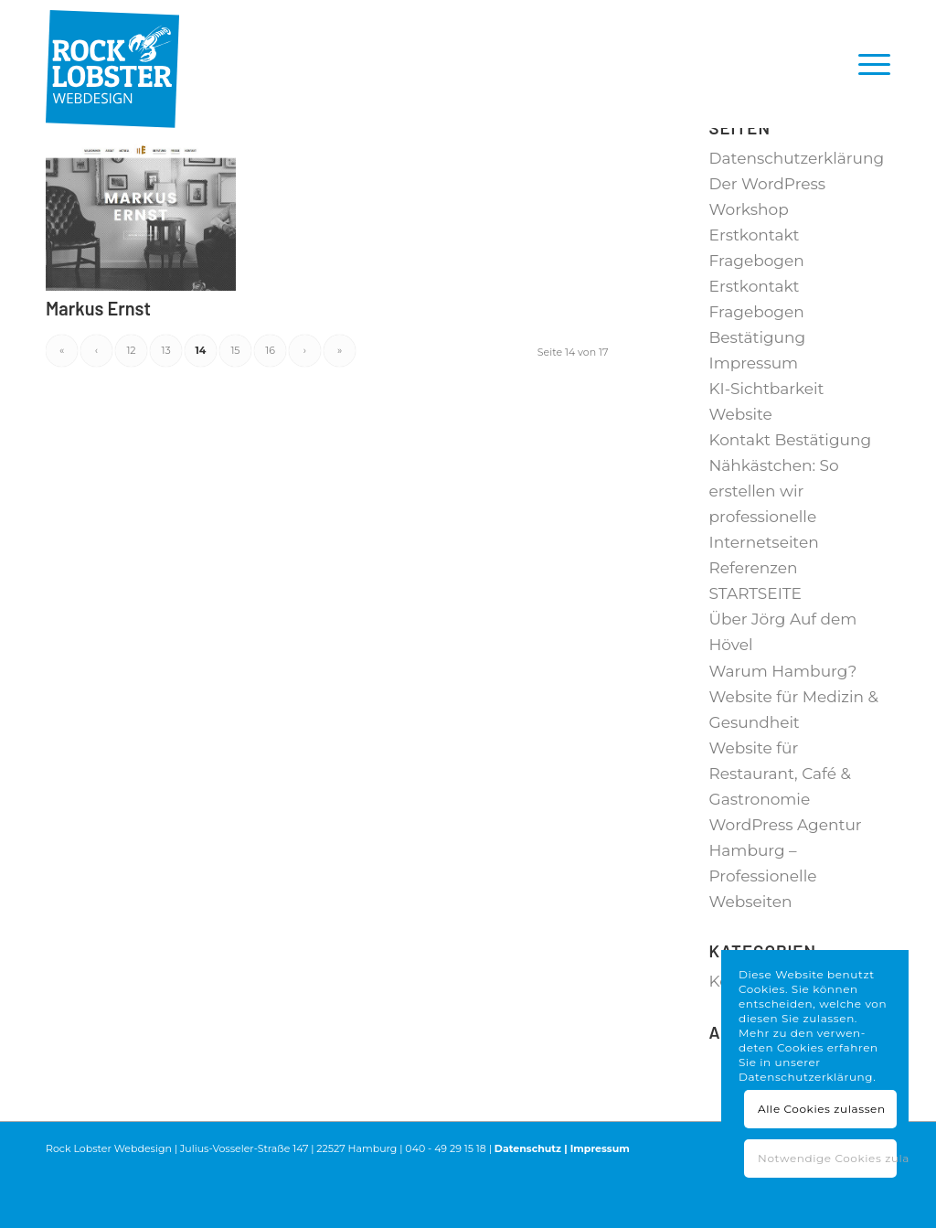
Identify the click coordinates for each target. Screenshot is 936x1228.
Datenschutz (528, 1201)
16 (270, 403)
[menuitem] (868, 64)
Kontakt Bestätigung (790, 493)
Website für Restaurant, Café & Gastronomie (780, 826)
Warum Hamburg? (783, 724)
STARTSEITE (755, 646)
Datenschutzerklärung (797, 211)
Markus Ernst (98, 361)
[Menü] (868, 64)
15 (234, 403)
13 (165, 403)
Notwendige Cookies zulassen (827, 1158)
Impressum (754, 416)
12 (130, 403)
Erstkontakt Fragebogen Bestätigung (757, 365)
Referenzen (753, 621)
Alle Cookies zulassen (822, 1109)
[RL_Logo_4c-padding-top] (112, 64)
